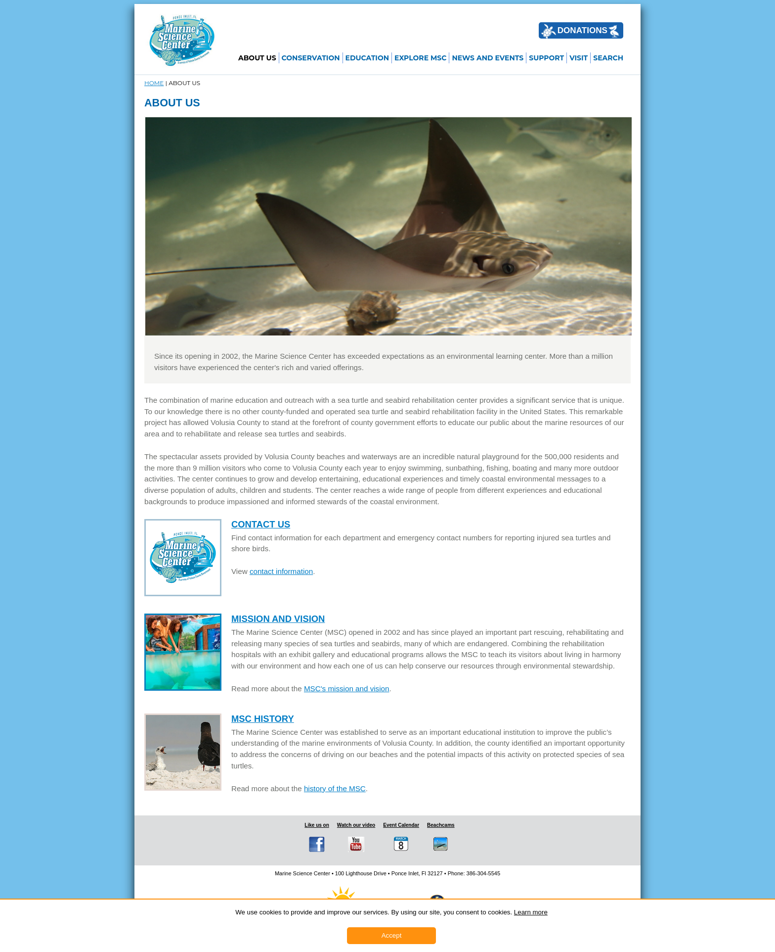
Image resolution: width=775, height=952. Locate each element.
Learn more (531, 912)
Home (154, 83)
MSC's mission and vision (346, 688)
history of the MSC (335, 788)
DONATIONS (580, 31)
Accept (392, 935)
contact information (281, 571)
